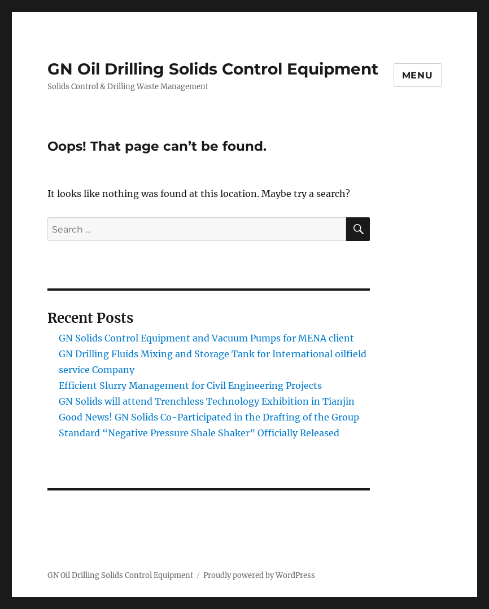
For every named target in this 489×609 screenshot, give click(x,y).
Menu (417, 75)
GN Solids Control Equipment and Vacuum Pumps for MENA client (206, 338)
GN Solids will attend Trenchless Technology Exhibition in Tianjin (207, 401)
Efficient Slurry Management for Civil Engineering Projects (190, 385)
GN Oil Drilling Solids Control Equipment (212, 68)
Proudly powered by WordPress (259, 575)
